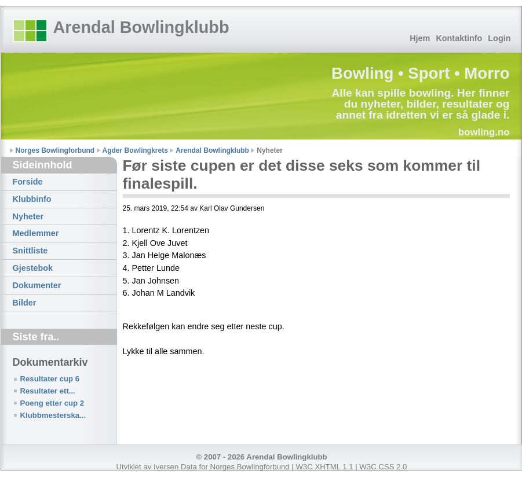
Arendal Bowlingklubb (141, 27)
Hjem (420, 38)
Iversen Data (175, 466)
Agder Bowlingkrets (135, 150)
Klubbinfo (32, 199)
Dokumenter (37, 285)
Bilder (24, 302)
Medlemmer (36, 233)
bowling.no (484, 132)
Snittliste (30, 250)
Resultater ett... (47, 391)
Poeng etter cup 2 (52, 403)
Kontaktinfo (459, 38)
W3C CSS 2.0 (383, 466)
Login (499, 38)
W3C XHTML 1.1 (324, 466)
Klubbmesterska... (53, 415)
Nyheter (28, 216)
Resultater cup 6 (50, 378)
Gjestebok (33, 268)
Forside (28, 181)
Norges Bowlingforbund (55, 150)
